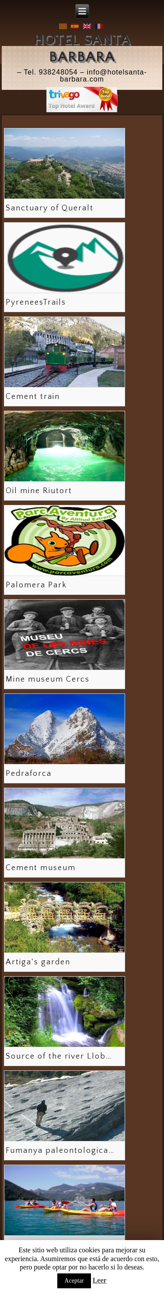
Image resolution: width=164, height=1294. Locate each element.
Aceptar (74, 1280)
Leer (100, 1280)
